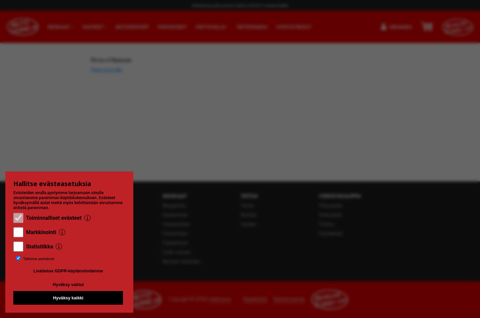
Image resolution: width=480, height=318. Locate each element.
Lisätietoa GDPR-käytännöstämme (68, 270)
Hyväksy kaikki (68, 297)
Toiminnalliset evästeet (54, 218)
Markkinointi (41, 232)
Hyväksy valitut (68, 284)
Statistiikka (39, 246)
